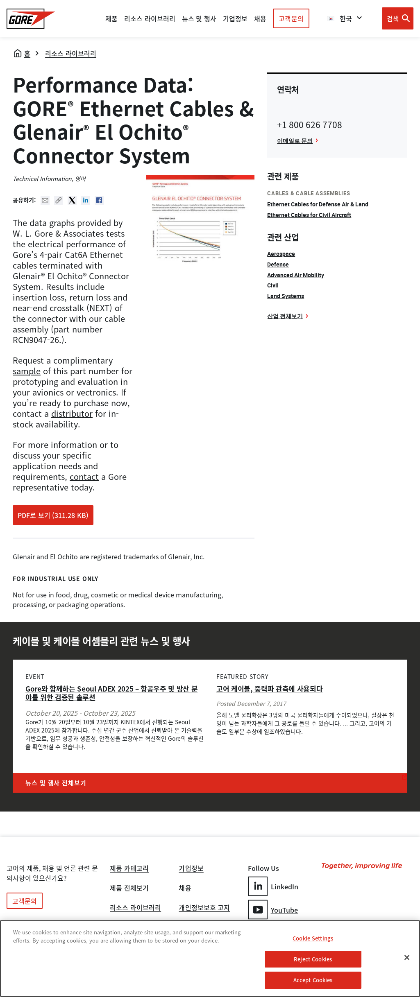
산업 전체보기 (285, 316)
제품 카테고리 (129, 869)
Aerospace (281, 254)
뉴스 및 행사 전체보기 (55, 782)
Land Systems (285, 296)
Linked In (85, 200)
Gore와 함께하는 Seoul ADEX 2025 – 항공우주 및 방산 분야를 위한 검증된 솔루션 (111, 692)
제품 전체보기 (129, 888)
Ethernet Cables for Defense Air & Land (317, 204)
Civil (273, 285)
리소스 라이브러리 (70, 53)
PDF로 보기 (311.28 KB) (53, 515)
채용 (185, 888)
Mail (45, 200)
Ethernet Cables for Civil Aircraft (309, 215)
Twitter (72, 200)
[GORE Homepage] (31, 19)
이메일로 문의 (295, 141)
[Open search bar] (397, 18)
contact (84, 476)
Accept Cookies (313, 981)
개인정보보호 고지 (204, 908)
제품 (111, 18)
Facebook (99, 200)
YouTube (273, 910)
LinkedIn (273, 886)
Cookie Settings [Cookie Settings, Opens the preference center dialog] (313, 939)
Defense (278, 264)
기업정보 (191, 869)
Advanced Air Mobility (295, 275)
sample (27, 371)
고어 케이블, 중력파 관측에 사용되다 (269, 688)
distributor (72, 413)
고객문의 (291, 18)
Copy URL (58, 200)
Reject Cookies (313, 959)
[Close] (407, 958)
